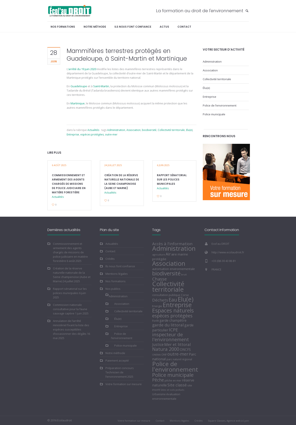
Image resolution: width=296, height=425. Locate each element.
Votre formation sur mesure (123, 384)
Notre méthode (115, 353)
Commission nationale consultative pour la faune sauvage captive (70, 309)
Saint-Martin (101, 86)
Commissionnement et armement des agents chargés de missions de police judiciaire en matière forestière (69, 183)
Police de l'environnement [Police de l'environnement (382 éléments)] (175, 366)
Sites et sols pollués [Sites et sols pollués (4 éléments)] (172, 389)
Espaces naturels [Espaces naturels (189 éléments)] (173, 310)
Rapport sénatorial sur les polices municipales (172, 179)
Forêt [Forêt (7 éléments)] (155, 321)
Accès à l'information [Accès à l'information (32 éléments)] (172, 243)
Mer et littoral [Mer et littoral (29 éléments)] (177, 344)
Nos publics (112, 289)
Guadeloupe (79, 86)
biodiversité (149, 130)
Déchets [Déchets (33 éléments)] (160, 300)
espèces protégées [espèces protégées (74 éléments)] (172, 315)
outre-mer (111, 134)
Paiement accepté (117, 360)
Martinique (78, 103)
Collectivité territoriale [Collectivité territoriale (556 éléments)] (168, 286)
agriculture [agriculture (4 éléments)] (158, 254)
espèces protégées (92, 134)
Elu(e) (189, 130)
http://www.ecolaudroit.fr (228, 252)
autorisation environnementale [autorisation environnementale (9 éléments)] (173, 269)
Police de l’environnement (219, 105)
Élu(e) (206, 88)
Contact (110, 251)
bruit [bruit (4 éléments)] (184, 274)
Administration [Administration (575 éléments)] (173, 248)
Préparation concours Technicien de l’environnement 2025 (119, 372)
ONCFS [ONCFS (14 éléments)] (185, 349)
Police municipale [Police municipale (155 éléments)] (173, 374)
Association (133, 130)
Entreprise (73, 134)
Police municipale (214, 114)
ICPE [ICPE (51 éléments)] (173, 330)
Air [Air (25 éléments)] (168, 254)
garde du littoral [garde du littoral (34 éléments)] (168, 325)
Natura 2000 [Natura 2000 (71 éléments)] (165, 349)
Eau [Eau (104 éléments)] (173, 299)
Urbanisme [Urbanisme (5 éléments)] (159, 394)
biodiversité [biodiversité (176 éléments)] (166, 273)
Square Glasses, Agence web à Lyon (228, 420)
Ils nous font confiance (120, 266)
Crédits (110, 259)
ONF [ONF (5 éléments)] (164, 354)
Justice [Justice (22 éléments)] (158, 344)
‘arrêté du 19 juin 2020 (82, 69)
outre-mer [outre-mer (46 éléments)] (177, 354)
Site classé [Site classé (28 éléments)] (177, 384)
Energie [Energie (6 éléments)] (157, 306)
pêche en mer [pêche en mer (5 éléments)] (173, 380)
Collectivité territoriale (171, 130)
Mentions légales (116, 274)
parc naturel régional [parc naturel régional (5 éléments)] (179, 359)
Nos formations (115, 281)
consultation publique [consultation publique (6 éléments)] (166, 295)
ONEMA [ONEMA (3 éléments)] (156, 354)
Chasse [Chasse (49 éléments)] (159, 279)
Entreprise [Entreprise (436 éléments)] (177, 305)
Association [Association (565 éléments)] (168, 263)
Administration (116, 130)
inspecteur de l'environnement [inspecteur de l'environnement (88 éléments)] (170, 337)
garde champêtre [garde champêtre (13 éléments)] (172, 320)
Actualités (93, 130)
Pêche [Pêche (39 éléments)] (158, 380)
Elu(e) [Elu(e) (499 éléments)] (186, 299)
